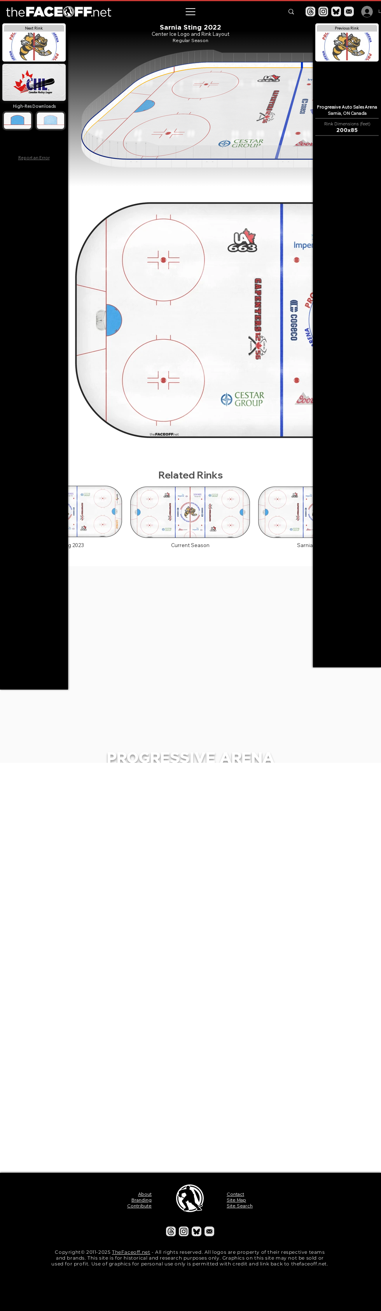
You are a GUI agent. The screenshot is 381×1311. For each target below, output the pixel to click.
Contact (235, 1194)
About (145, 1194)
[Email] (349, 11)
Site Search (240, 1206)
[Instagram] (323, 11)
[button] (190, 11)
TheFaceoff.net (131, 1252)
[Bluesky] (336, 11)
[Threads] (310, 11)
